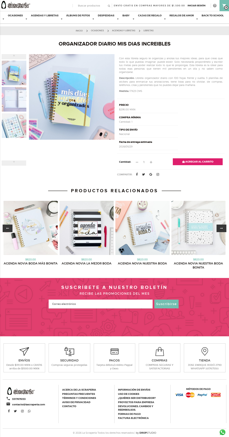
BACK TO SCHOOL (210, 17)
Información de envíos (134, 389)
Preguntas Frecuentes (78, 394)
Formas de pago (129, 414)
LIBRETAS (148, 30)
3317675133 (19, 399)
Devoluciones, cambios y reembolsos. (135, 408)
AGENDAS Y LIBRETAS (42, 17)
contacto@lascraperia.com (28, 404)
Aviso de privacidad (76, 402)
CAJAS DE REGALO (147, 17)
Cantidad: (125, 161)
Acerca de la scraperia (79, 389)
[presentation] (114, 321)
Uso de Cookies (128, 394)
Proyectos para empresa (136, 402)
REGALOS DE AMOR (179, 17)
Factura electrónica (133, 418)
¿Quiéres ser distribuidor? (137, 398)
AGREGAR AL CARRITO (197, 161)
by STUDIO (146, 432)
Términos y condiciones (79, 398)
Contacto (69, 406)
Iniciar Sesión (196, 5)
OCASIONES (13, 17)
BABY (123, 17)
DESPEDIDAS (103, 17)
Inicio (79, 30)
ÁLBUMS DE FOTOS (75, 17)
